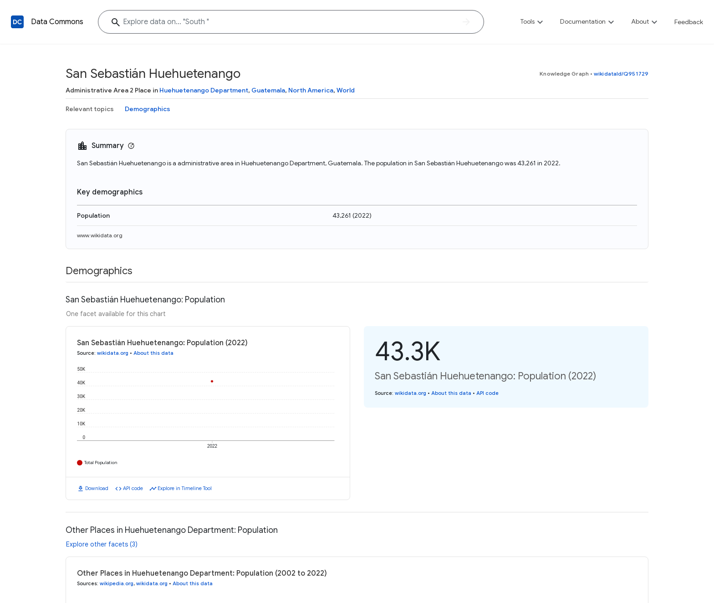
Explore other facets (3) (102, 544)
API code (133, 488)
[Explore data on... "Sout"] (291, 22)
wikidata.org (112, 353)
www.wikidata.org (99, 235)
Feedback (688, 22)
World (346, 90)
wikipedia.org (116, 583)
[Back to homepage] (17, 21)
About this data (153, 353)
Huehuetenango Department (203, 90)
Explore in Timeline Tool (185, 488)
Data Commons (57, 21)
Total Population (100, 462)
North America (310, 90)
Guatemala (268, 90)
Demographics (147, 109)
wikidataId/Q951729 (621, 73)
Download (96, 488)
